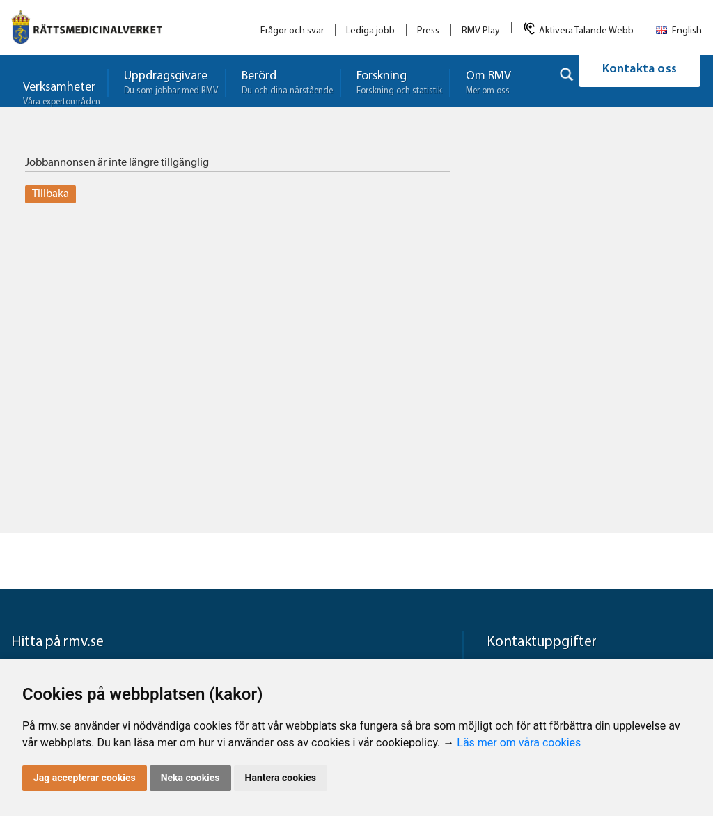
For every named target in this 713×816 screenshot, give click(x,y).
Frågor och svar (292, 31)
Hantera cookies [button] (280, 777)
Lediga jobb (370, 31)
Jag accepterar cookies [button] (84, 777)
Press (428, 31)
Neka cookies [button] (190, 777)
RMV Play (481, 31)
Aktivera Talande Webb (586, 31)
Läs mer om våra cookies (519, 742)
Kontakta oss (639, 81)
